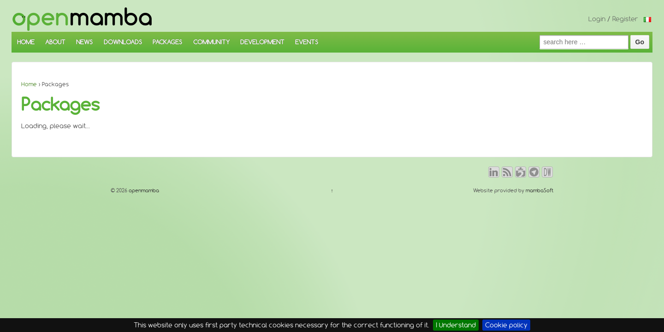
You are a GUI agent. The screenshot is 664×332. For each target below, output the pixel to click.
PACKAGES (167, 42)
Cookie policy (506, 325)
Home (29, 84)
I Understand (456, 325)
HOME (26, 42)
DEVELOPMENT (262, 42)
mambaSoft (539, 190)
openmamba (143, 190)
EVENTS (306, 42)
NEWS (84, 42)
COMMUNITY (211, 42)
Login (596, 19)
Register (625, 19)
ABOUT (55, 42)
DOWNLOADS (123, 42)
